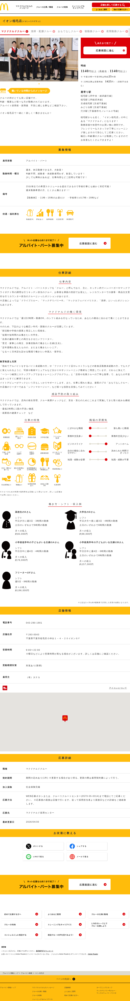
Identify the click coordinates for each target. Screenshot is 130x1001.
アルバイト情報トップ (8, 987)
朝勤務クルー (92, 31)
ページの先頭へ (63, 979)
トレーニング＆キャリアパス (78, 7)
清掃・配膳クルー (41, 31)
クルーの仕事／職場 (44, 7)
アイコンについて (118, 688)
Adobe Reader (93, 954)
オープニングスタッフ (104, 987)
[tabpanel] (39, 59)
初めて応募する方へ (121, 9)
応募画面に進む (105, 50)
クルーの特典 (62, 7)
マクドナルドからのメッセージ (24, 7)
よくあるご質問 (101, 9)
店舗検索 (67, 987)
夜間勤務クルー (115, 31)
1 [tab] (39, 84)
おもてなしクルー (68, 31)
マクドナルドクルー (13, 31)
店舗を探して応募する (110, 5)
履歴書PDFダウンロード (44, 951)
